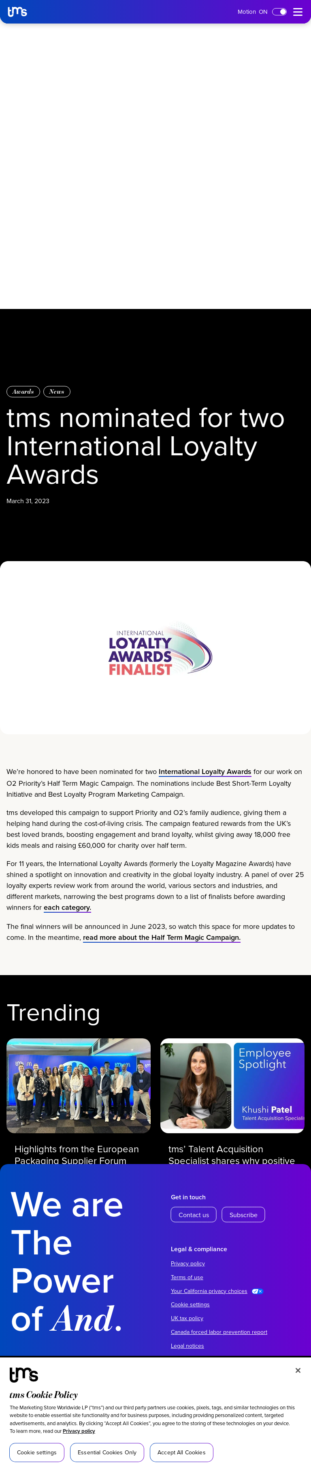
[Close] (298, 1370)
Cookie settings (190, 1304)
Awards (23, 391)
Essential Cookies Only (107, 1452)
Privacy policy (79, 1431)
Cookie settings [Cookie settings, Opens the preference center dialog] (37, 1452)
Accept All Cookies (182, 1452)
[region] (155, 1415)
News (56, 391)
